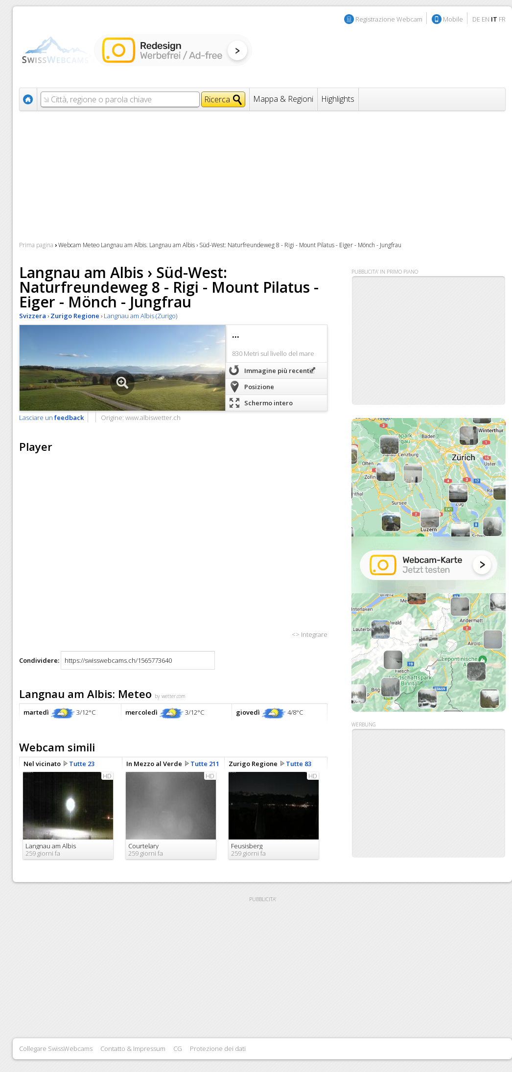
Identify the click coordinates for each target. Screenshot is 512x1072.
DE (476, 19)
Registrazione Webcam (388, 19)
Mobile (453, 19)
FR (502, 19)
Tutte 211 (204, 763)
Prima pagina (36, 245)
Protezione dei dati (218, 1048)
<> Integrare (309, 634)
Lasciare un (51, 417)
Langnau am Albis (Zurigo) (140, 315)
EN (485, 19)
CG (177, 1048)
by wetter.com (170, 696)
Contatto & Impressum (132, 1048)
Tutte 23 (81, 763)
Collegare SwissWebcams (56, 1048)
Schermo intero (268, 402)
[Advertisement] (428, 793)
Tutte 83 (298, 763)
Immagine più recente (278, 370)
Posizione (259, 386)
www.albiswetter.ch (153, 417)
